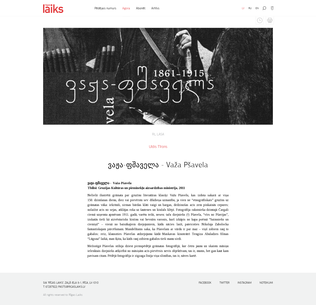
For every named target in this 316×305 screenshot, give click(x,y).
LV (243, 8)
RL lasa (158, 134)
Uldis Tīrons (158, 146)
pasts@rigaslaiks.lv (71, 286)
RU (250, 8)
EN (257, 8)
